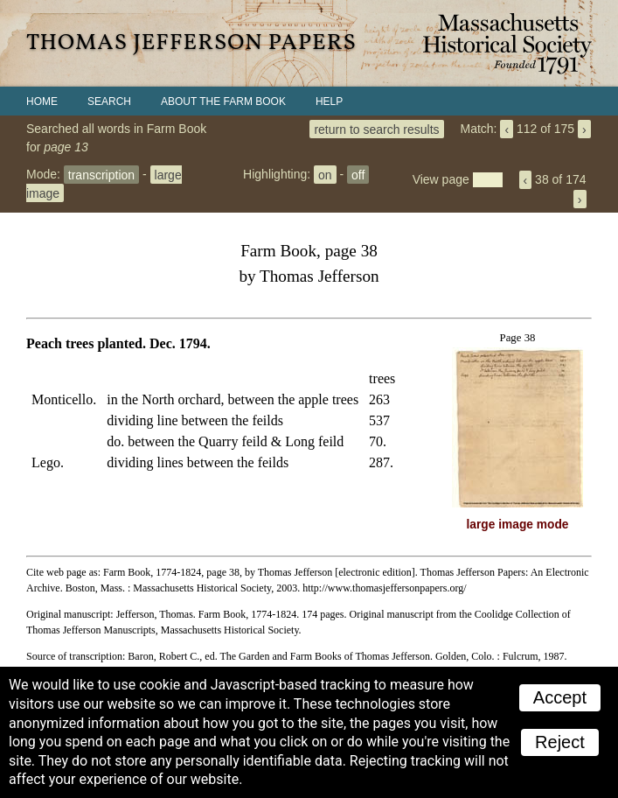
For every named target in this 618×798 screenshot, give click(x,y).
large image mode (518, 524)
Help (329, 101)
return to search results (376, 129)
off (358, 174)
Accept (560, 697)
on (325, 174)
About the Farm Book (223, 101)
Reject (560, 742)
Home (42, 101)
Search (109, 101)
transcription (101, 174)
